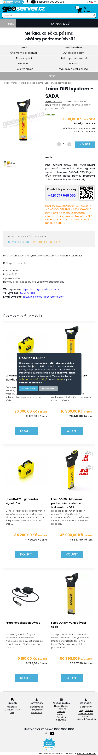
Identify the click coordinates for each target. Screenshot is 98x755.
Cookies (58, 379)
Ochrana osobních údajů (33, 379)
